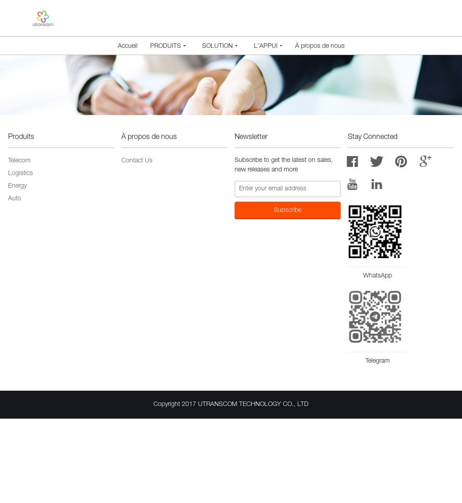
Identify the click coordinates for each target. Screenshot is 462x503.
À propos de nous (320, 46)
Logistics (20, 258)
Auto (14, 283)
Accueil (128, 46)
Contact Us (136, 245)
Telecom (19, 245)
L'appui (268, 46)
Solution (220, 46)
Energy (17, 271)
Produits (168, 46)
